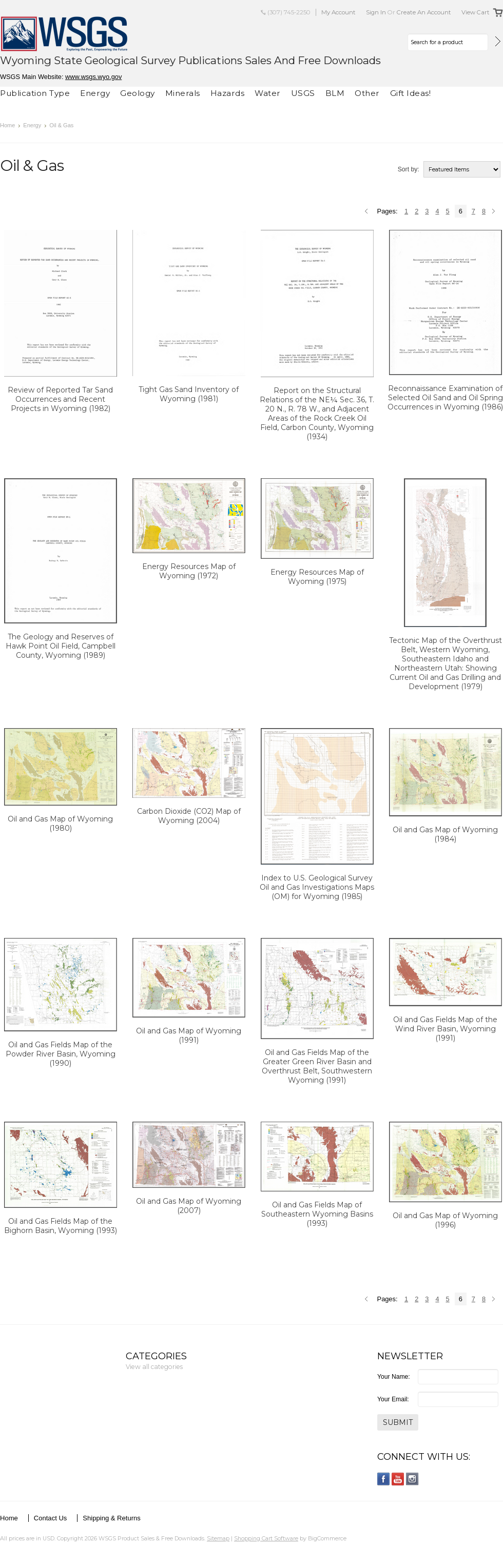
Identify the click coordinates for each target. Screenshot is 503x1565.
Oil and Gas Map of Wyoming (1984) (445, 834)
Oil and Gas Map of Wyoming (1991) (188, 1035)
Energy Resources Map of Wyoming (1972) (189, 571)
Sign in (376, 12)
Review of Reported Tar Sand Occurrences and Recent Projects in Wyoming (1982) (60, 399)
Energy (95, 93)
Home (7, 125)
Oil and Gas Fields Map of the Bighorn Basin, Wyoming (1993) (60, 1226)
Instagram (412, 1479)
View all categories (154, 1367)
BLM (335, 93)
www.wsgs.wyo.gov (93, 77)
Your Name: (393, 1376)
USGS (303, 93)
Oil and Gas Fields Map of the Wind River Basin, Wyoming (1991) (445, 1029)
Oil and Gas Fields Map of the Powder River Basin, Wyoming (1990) (60, 1054)
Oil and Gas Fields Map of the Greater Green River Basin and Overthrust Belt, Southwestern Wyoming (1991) (317, 1066)
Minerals (182, 93)
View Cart (475, 12)
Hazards (227, 93)
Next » (495, 212)
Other (367, 93)
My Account (338, 12)
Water (268, 93)
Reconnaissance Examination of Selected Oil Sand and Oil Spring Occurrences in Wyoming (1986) (445, 398)
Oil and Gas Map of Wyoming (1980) (60, 823)
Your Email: (393, 1399)
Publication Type (35, 93)
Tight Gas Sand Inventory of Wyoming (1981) (189, 394)
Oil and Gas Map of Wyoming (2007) (188, 1206)
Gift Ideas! (410, 93)
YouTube (398, 1479)
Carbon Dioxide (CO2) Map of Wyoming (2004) (189, 816)
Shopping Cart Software (266, 1538)
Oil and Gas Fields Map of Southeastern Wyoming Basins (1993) (317, 1214)
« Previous (368, 212)
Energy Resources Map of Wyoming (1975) (317, 577)
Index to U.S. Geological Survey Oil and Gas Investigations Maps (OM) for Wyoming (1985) (317, 887)
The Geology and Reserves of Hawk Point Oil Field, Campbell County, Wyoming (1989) (60, 646)
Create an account (424, 12)
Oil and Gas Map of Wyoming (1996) (445, 1220)
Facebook (383, 1479)
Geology (137, 93)
